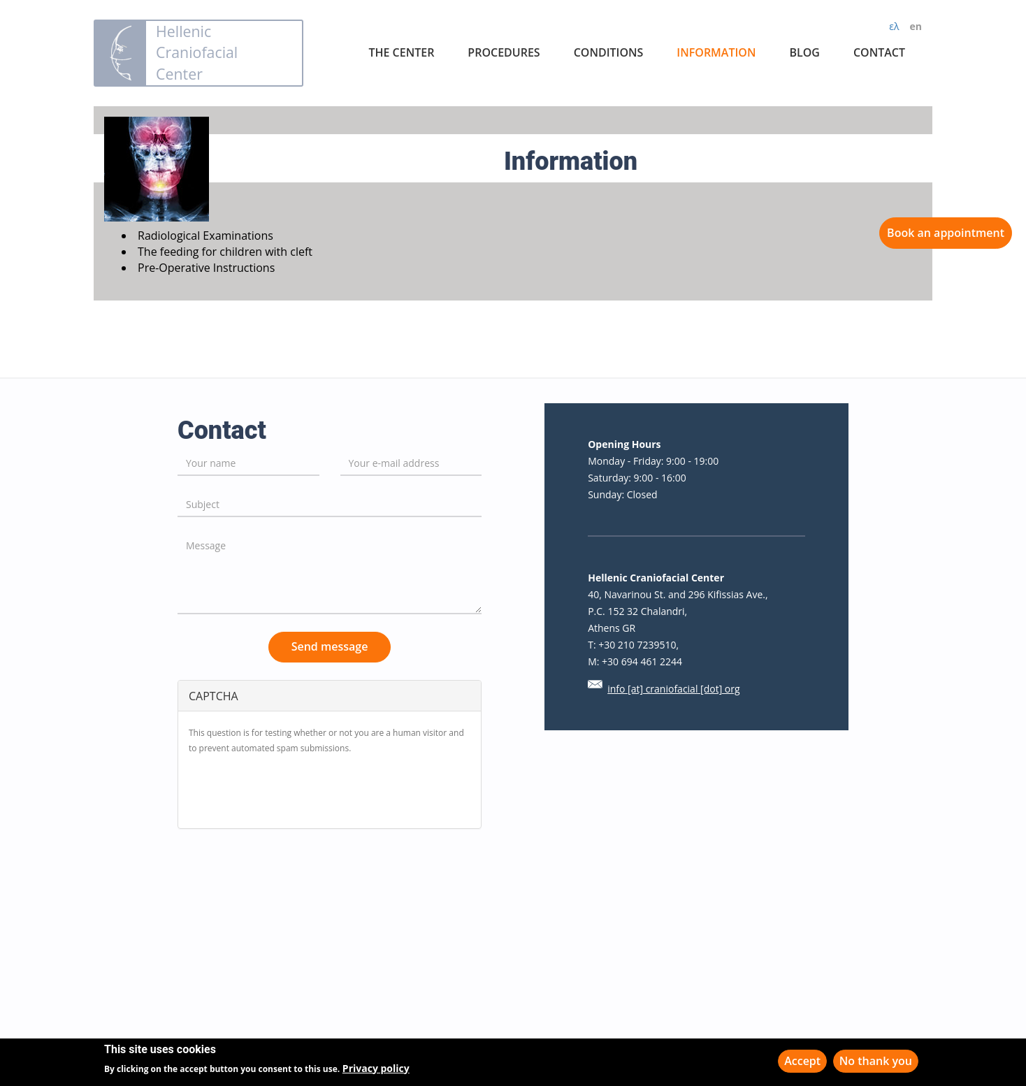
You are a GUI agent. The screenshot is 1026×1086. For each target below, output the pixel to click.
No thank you (875, 1061)
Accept (802, 1061)
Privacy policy (376, 1068)
